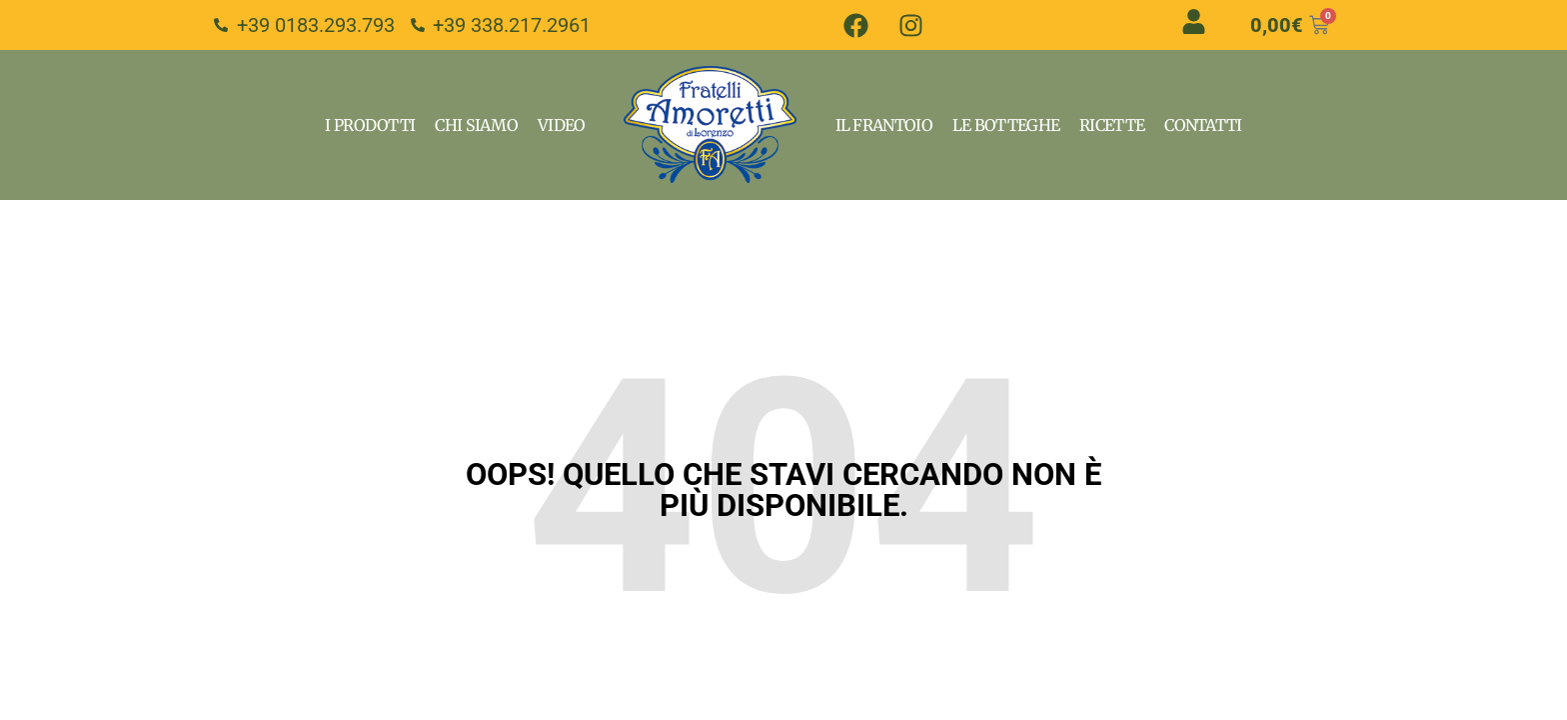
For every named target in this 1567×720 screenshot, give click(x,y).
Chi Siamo (476, 125)
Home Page (710, 125)
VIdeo (562, 125)
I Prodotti (370, 125)
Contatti (1202, 125)
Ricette (1111, 125)
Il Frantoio (883, 125)
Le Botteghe (1005, 125)
